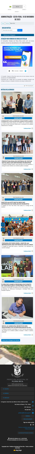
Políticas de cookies (29, 429)
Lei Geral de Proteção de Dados (26, 432)
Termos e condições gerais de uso (26, 427)
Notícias (7, 23)
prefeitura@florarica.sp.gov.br (24, 413)
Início (3, 23)
